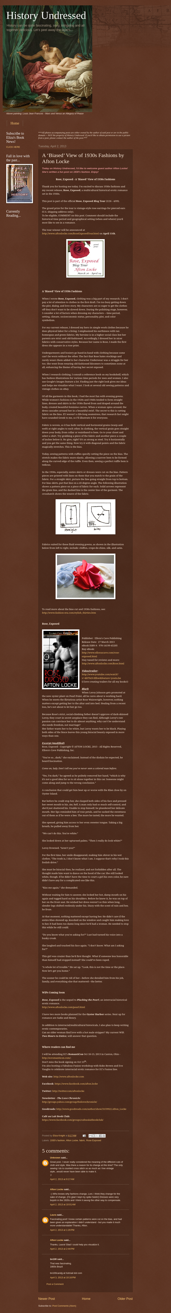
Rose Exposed (93, 1140)
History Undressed (46, 15)
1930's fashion (57, 1140)
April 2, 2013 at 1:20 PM (62, 1230)
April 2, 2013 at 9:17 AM (62, 1179)
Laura (53, 1214)
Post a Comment (55, 1284)
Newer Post (46, 1299)
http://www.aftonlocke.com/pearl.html (63, 1007)
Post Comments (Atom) (64, 1305)
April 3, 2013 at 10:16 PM (63, 1277)
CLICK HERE (13, 147)
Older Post (125, 1299)
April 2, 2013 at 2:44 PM (62, 1248)
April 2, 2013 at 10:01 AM (63, 1204)
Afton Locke (72, 1140)
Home (15, 123)
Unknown (55, 1157)
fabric (82, 1140)
